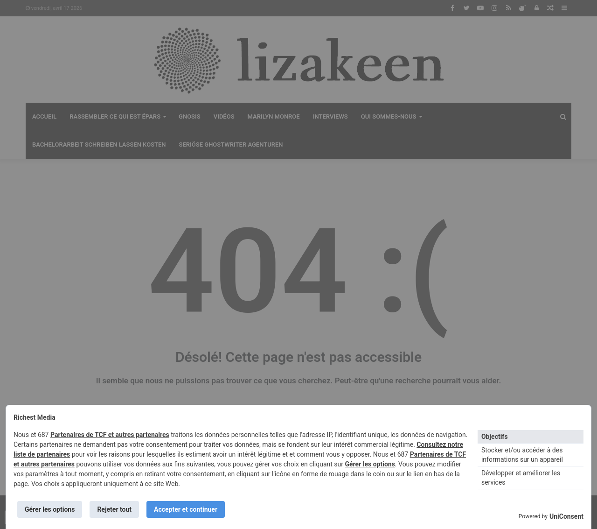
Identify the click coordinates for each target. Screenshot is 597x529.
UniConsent (566, 516)
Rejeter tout (114, 509)
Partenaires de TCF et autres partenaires (109, 434)
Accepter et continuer (185, 509)
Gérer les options (370, 464)
